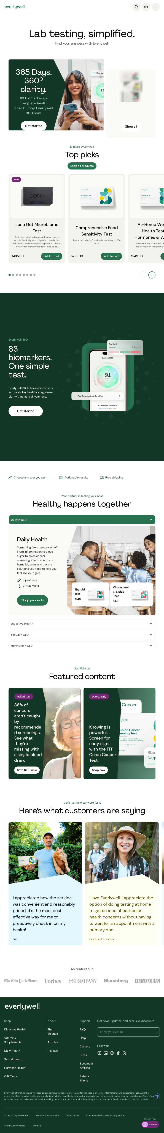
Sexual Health (82, 635)
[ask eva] (150, 1124)
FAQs (83, 1029)
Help (83, 1038)
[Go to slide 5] (24, 275)
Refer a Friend (84, 1078)
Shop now (98, 770)
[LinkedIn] (106, 1053)
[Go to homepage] (14, 7)
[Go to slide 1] (10, 274)
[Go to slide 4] (20, 275)
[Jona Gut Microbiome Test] (37, 218)
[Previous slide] (143, 274)
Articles (53, 1042)
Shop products (32, 600)
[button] (155, 1032)
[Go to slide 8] (34, 275)
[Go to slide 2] (13, 275)
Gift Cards (11, 1076)
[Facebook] (112, 1053)
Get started (33, 126)
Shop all (131, 126)
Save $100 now (27, 770)
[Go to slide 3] (17, 275)
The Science (53, 1032)
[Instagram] (99, 1053)
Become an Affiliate (87, 1066)
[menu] (156, 7)
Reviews (53, 1051)
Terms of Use (72, 1115)
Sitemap (37, 1125)
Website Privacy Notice (47, 1115)
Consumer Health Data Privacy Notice (105, 1115)
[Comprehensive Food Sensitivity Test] (96, 218)
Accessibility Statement (16, 1115)
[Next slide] (151, 274)
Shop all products (82, 166)
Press (83, 1055)
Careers (85, 1046)
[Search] (136, 7)
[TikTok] (118, 1053)
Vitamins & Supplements (12, 1040)
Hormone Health (82, 646)
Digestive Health (82, 624)
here (64, 1096)
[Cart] (146, 7)
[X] (125, 1053)
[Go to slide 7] (31, 275)
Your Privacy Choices (14, 1125)
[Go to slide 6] (27, 275)
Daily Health (82, 520)
